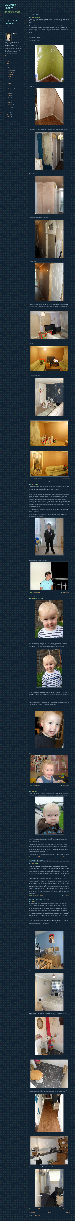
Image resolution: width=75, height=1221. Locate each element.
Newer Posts (32, 1212)
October (10, 72)
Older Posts (67, 1212)
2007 (8, 114)
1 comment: (67, 895)
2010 (8, 66)
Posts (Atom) (38, 1215)
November (10, 70)
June (9, 95)
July (9, 93)
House (35, 902)
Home (49, 1212)
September (11, 88)
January (10, 107)
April (9, 100)
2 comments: (66, 1208)
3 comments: (66, 856)
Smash (35, 863)
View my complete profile (11, 55)
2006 (8, 116)
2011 (8, 63)
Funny (35, 791)
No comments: (66, 478)
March (10, 102)
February (10, 104)
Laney (15, 33)
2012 (8, 61)
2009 (8, 110)
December (10, 67)
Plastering (36, 17)
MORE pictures (38, 598)
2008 (8, 112)
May (9, 97)
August (10, 91)
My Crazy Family (10, 6)
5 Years (35, 484)
